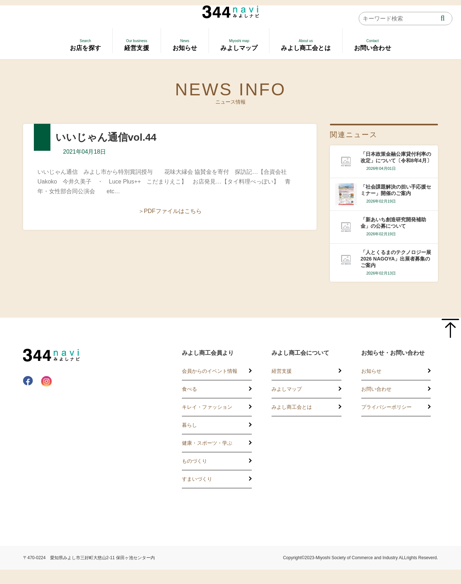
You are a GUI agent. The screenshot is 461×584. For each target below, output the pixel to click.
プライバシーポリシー (386, 407)
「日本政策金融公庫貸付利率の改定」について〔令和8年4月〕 (396, 157)
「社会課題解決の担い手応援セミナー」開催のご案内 (396, 190)
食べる (189, 389)
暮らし (189, 425)
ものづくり (194, 461)
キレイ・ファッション (207, 407)
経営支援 (282, 371)
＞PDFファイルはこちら (170, 211)
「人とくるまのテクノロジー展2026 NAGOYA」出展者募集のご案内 (396, 258)
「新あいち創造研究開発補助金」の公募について (393, 223)
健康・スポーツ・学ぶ (207, 443)
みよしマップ (287, 389)
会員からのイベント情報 (209, 371)
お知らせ (371, 371)
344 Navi (230, 11)
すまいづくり (197, 479)
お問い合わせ (376, 389)
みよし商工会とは (292, 407)
